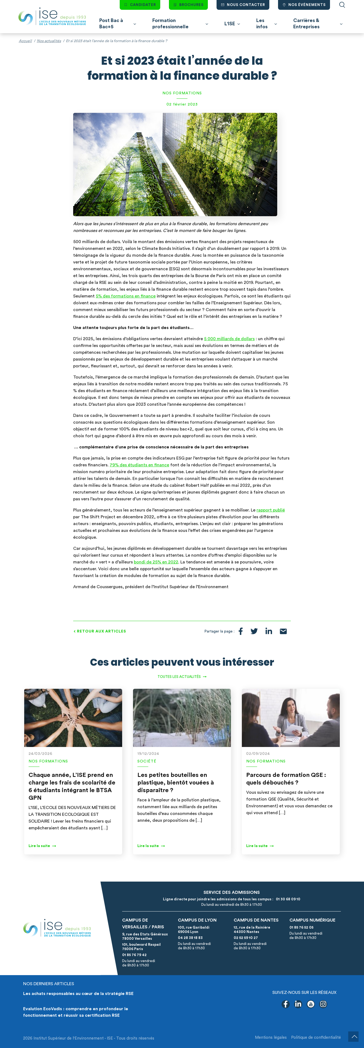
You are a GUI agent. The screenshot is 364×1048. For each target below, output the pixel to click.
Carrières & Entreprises (306, 23)
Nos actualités (49, 41)
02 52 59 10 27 (246, 938)
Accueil (25, 41)
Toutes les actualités (179, 676)
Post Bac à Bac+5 (111, 23)
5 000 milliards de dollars (229, 339)
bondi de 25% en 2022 (156, 562)
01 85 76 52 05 (301, 927)
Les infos (262, 23)
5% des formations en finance (126, 296)
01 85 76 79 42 (134, 955)
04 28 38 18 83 (190, 938)
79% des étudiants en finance (139, 465)
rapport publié (271, 510)
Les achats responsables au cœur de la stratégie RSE (78, 993)
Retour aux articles (101, 631)
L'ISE (229, 23)
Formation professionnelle (170, 23)
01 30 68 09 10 (287, 899)
